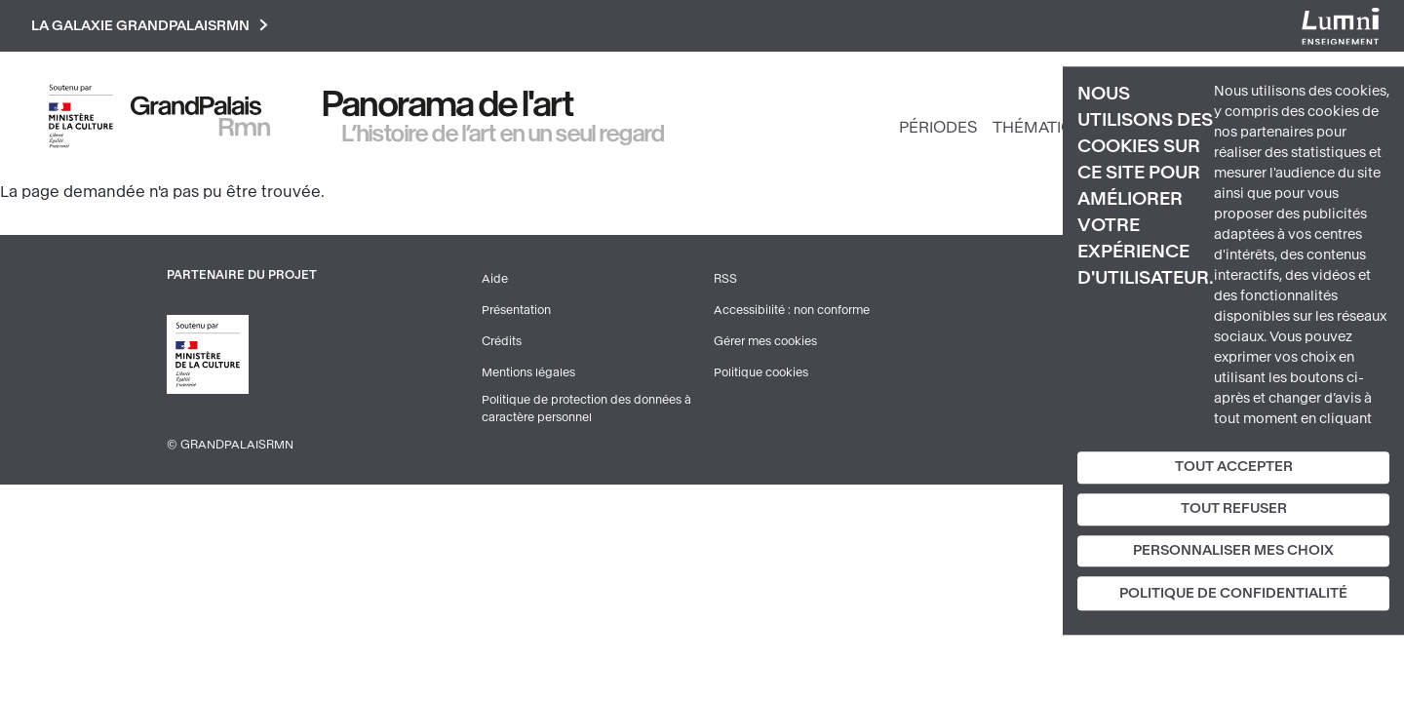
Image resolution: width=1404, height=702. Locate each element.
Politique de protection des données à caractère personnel (586, 408)
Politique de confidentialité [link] (1233, 594)
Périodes (938, 127)
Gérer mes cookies (765, 341)
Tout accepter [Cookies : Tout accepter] (1234, 466)
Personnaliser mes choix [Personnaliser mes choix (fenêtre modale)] (1233, 550)
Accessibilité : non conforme (792, 310)
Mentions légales (528, 372)
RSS (725, 279)
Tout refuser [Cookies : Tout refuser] (1234, 508)
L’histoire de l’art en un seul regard (503, 133)
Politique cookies (761, 372)
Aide (495, 279)
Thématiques (1049, 127)
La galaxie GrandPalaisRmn (149, 26)
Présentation (516, 310)
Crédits (502, 341)
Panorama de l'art (448, 104)
